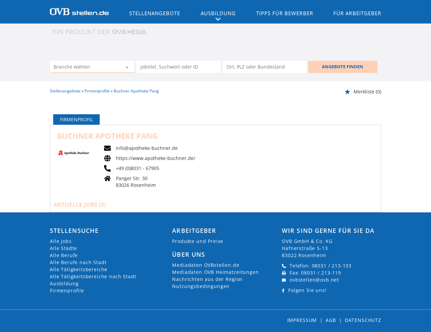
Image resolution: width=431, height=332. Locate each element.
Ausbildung (64, 283)
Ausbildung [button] (218, 13)
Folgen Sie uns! (307, 290)
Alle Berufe (64, 255)
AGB (331, 320)
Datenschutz (363, 320)
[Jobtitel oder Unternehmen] (178, 67)
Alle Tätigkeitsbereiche (78, 269)
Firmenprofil (76, 119)
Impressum (302, 320)
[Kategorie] (85, 67)
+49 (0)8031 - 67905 (137, 168)
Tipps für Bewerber (284, 13)
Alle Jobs (61, 241)
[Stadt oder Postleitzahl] (265, 67)
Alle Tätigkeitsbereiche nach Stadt (93, 276)
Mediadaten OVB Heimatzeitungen (215, 272)
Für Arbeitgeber (357, 13)
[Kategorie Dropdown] (127, 67)
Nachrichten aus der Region (207, 279)
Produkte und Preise (197, 241)
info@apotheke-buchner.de (147, 148)
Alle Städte (63, 248)
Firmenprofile (67, 290)
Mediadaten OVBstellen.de (205, 265)
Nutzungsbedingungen (201, 286)
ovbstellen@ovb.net (314, 280)
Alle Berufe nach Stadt (78, 262)
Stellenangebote (154, 13)
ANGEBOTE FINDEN (342, 67)
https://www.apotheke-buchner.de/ (155, 158)
